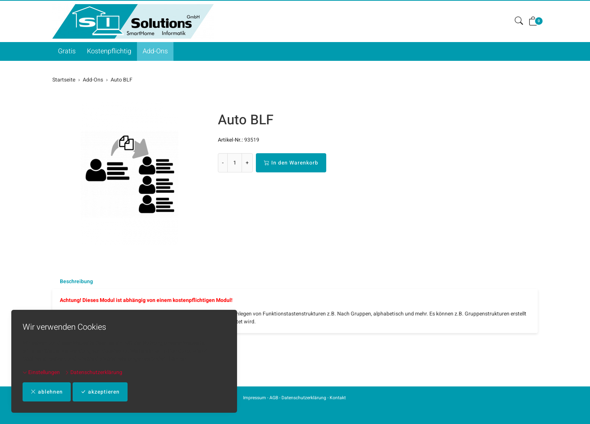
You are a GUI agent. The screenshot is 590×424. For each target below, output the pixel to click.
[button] (519, 21)
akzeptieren (100, 392)
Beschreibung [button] (76, 281)
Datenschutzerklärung (93, 372)
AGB (273, 397)
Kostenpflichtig (109, 51)
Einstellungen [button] (41, 372)
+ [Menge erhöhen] (247, 163)
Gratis (67, 51)
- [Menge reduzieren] (223, 163)
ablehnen (46, 392)
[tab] (72, 281)
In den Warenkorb (291, 163)
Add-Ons (155, 51)
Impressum (254, 397)
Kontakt (338, 397)
